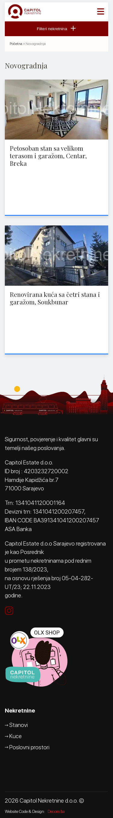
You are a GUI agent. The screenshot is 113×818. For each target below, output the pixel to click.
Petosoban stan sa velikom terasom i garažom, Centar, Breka (48, 155)
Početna (16, 44)
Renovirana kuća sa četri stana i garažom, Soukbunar (55, 298)
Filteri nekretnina (56, 29)
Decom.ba (56, 811)
